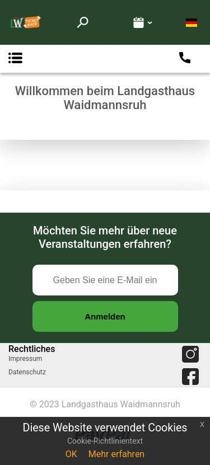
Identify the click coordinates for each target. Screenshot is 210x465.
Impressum (25, 359)
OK (71, 454)
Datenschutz (27, 372)
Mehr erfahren (116, 454)
